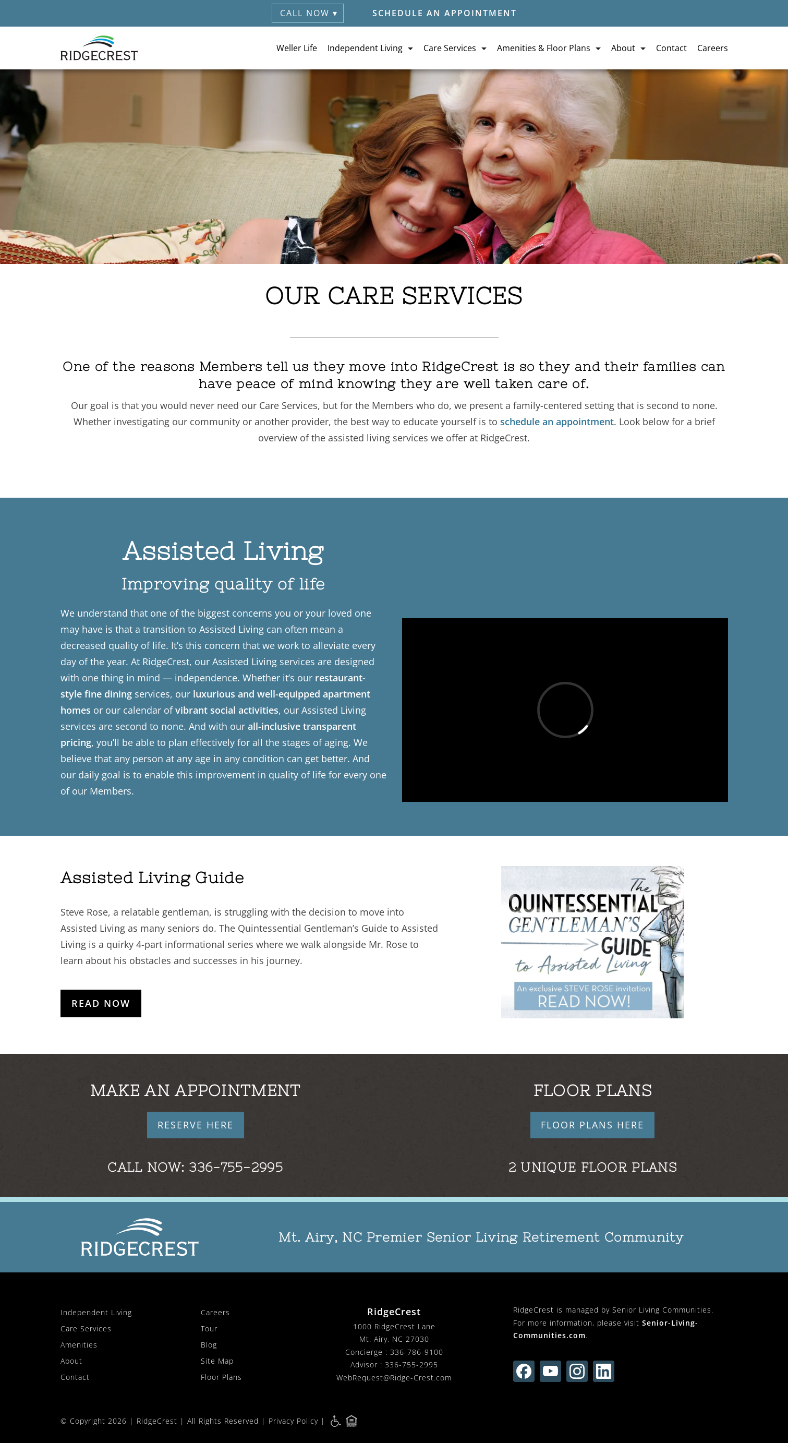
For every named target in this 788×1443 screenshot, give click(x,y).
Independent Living (96, 1312)
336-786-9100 (416, 1352)
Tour (209, 1328)
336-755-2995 (236, 1167)
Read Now (100, 1003)
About (71, 1361)
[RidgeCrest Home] (99, 48)
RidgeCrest (157, 1421)
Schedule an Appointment (444, 13)
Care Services (86, 1328)
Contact (671, 48)
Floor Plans (221, 1377)
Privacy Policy (293, 1421)
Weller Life (296, 48)
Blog (209, 1345)
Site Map (217, 1361)
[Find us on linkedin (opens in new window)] (603, 1371)
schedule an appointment (557, 421)
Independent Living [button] (365, 48)
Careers (712, 48)
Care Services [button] (449, 48)
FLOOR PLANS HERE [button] (592, 1125)
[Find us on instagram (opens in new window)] (577, 1371)
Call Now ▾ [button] (309, 13)
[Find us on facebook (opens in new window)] (524, 1371)
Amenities (79, 1345)
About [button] (623, 48)
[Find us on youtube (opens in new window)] (550, 1371)
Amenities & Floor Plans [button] (543, 48)
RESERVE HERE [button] (195, 1125)
